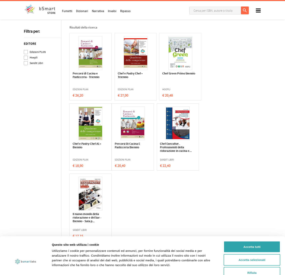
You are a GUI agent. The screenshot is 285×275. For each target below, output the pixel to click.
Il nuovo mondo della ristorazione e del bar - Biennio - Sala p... (164, 147)
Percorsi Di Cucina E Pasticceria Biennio (85, 145)
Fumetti (67, 11)
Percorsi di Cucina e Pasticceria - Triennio (86, 75)
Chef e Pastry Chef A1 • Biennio (202, 75)
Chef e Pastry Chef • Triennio (123, 75)
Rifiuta (252, 249)
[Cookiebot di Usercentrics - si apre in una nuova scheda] (25, 267)
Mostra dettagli (208, 267)
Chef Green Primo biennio (161, 75)
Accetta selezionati (251, 236)
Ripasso (125, 11)
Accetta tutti (252, 223)
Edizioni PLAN (38, 52)
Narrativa (98, 11)
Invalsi (112, 11)
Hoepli (33, 57)
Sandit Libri (36, 63)
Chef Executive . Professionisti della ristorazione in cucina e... (125, 149)
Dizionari (82, 11)
